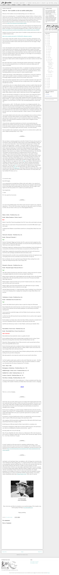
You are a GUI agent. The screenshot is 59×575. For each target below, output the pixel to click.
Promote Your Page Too (48, 96)
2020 (48, 79)
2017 (48, 43)
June (48, 54)
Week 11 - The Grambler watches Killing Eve (50, 68)
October (49, 60)
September (49, 59)
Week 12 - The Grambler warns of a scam (50, 71)
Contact (24, 4)
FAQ (29, 4)
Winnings (13, 4)
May (48, 52)
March (49, 49)
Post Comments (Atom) (24, 554)
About (8, 4)
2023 (48, 84)
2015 (48, 40)
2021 (48, 81)
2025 (48, 87)
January (49, 46)
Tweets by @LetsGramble (49, 99)
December (49, 76)
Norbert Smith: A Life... (22, 474)
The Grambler (47, 94)
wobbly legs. (16, 168)
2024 (48, 86)
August (49, 57)
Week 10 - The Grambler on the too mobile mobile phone (50, 63)
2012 (48, 35)
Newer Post (4, 551)
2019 (48, 78)
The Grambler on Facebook (34, 561)
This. (24, 160)
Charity (19, 4)
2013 (48, 37)
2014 (48, 38)
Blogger (48, 572)
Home (4, 4)
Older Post (40, 551)
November (49, 74)
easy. (16, 165)
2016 (48, 41)
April (48, 51)
